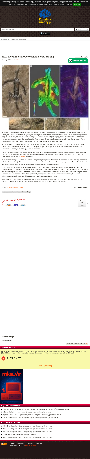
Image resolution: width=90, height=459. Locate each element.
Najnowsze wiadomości (10, 406)
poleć (87, 203)
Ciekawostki (20, 60)
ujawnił (23, 156)
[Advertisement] (45, 47)
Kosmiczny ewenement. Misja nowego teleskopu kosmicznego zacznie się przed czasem (30, 417)
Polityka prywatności (17, 444)
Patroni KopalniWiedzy (45, 366)
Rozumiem (77, 4)
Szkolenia (39, 444)
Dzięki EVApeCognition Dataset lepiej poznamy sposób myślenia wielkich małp (27, 426)
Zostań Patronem (8, 348)
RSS (5, 444)
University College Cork (15, 187)
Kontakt (30, 444)
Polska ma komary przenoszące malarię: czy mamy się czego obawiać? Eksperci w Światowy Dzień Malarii (36, 409)
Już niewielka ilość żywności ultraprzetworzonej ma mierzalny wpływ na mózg (27, 412)
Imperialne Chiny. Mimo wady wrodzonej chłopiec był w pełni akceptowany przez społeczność (32, 415)
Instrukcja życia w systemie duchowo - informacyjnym (19, 434)
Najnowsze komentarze (10, 422)
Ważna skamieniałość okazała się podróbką (16, 192)
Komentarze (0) (8, 337)
